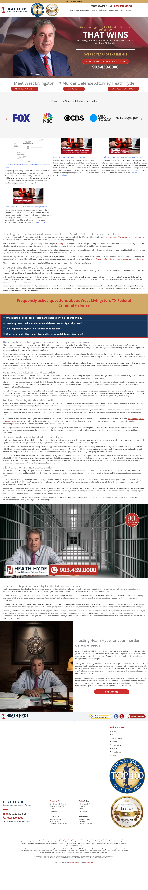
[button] (6, 119)
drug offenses (133, 419)
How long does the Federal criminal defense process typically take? (44, 323)
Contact (128, 10)
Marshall (90, 840)
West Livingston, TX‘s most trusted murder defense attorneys (119, 259)
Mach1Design (89, 862)
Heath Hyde (60, 243)
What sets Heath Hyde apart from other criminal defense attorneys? (44, 334)
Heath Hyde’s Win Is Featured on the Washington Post (26, 207)
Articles (111, 10)
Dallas (66, 840)
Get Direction (54, 811)
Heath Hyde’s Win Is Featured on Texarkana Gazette (122, 157)
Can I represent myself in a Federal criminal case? (34, 328)
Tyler (73, 840)
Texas (61, 840)
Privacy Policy (74, 862)
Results (94, 10)
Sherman (78, 840)
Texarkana (84, 840)
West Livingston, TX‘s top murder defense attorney (124, 237)
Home (71, 10)
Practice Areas (85, 10)
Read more (39, 183)
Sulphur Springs (98, 840)
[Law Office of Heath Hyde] (54, 779)
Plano (69, 840)
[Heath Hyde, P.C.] (54, 742)
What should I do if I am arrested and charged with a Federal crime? (44, 317)
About (77, 10)
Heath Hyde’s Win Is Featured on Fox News (69, 157)
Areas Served (119, 10)
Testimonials (102, 10)
